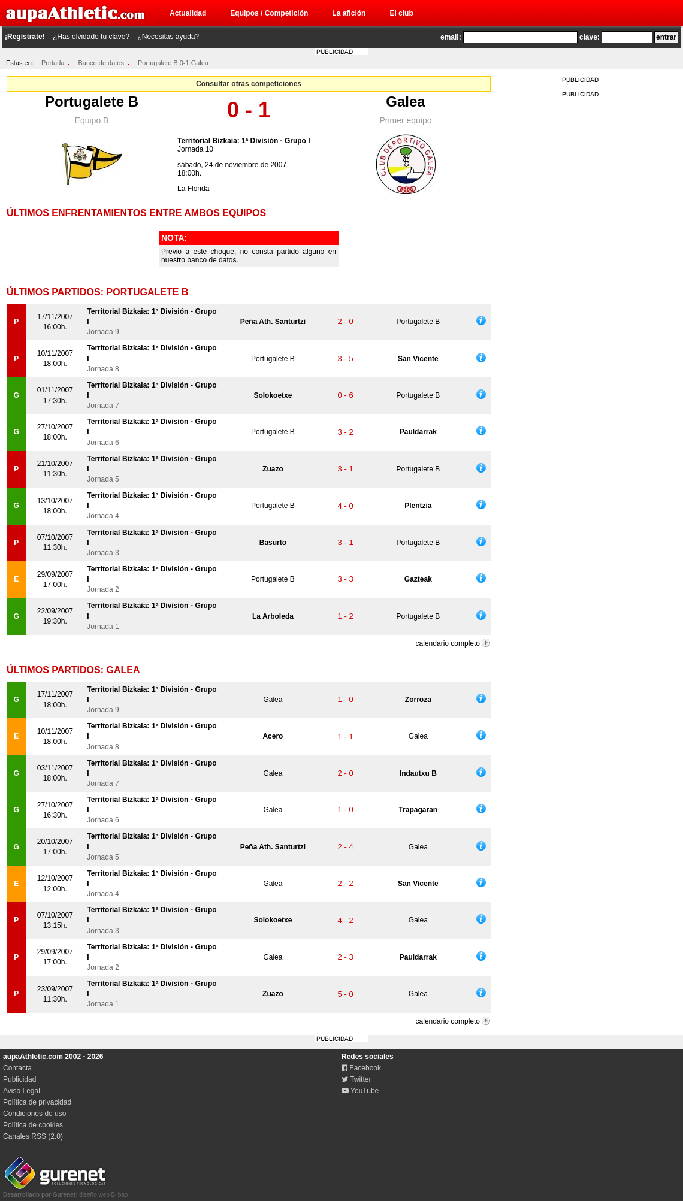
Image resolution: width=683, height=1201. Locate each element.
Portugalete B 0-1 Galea (173, 62)
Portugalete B (91, 101)
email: (450, 37)
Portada (53, 62)
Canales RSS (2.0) (33, 1136)
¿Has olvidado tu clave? (91, 36)
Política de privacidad (37, 1102)
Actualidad (188, 13)
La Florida (193, 188)
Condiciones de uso (34, 1113)
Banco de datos (101, 62)
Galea (405, 101)
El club (401, 13)
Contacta (17, 1068)
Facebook (361, 1068)
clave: (589, 37)
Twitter (356, 1079)
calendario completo (448, 643)
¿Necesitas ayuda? (168, 36)
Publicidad (19, 1079)
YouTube (360, 1091)
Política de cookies (33, 1125)
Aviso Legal (21, 1091)
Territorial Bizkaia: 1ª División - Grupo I (243, 141)
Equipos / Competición (269, 13)
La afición (348, 13)
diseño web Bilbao (65, 1191)
